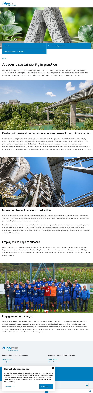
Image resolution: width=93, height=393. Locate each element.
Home (4, 58)
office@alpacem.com (9, 362)
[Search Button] (90, 390)
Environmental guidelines (68, 46)
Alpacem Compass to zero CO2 (24, 51)
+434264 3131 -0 (7, 359)
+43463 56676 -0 (53, 359)
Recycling (24, 46)
